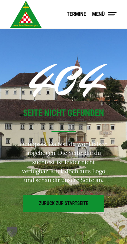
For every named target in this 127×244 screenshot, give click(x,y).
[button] (12, 232)
